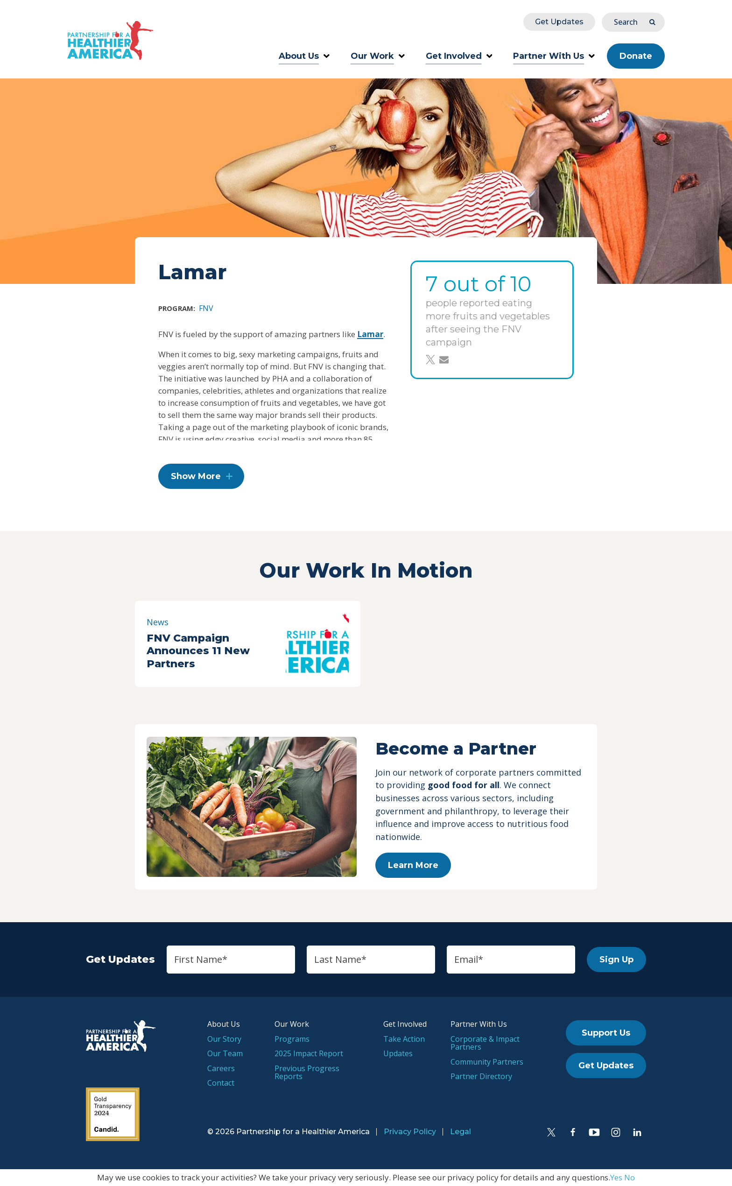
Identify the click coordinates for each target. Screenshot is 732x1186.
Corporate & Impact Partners (485, 1043)
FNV (206, 308)
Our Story (224, 1039)
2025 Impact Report (308, 1053)
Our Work (378, 56)
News (158, 622)
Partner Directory (481, 1076)
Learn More (413, 865)
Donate (635, 56)
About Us (304, 56)
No (629, 1177)
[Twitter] (551, 1132)
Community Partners (486, 1062)
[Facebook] (573, 1132)
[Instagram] (616, 1132)
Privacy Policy (410, 1131)
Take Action (404, 1039)
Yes (616, 1177)
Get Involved (459, 56)
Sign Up (616, 959)
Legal (460, 1131)
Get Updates (559, 21)
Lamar (370, 334)
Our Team (225, 1053)
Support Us (606, 1033)
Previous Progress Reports (306, 1072)
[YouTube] (594, 1132)
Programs (292, 1039)
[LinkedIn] (637, 1132)
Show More (196, 476)
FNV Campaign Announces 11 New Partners (198, 651)
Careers (221, 1068)
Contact (220, 1083)
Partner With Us (554, 56)
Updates (398, 1053)
